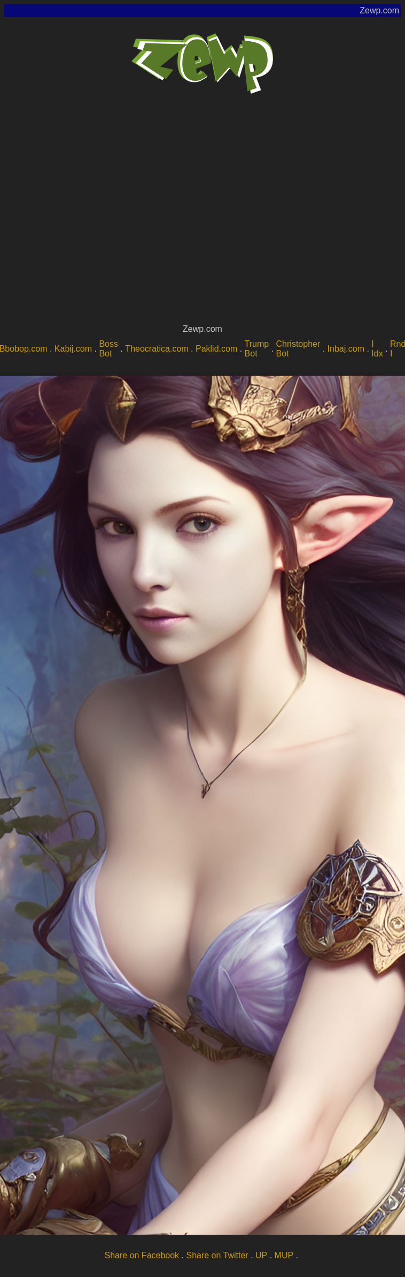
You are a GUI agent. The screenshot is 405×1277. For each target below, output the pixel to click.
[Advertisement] (100, 216)
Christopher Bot (298, 348)
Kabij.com (73, 348)
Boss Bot (108, 348)
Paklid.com (216, 348)
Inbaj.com (346, 348)
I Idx (377, 348)
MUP (284, 1255)
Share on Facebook (141, 1255)
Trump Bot (257, 348)
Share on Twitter (217, 1255)
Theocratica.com (156, 348)
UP (261, 1255)
